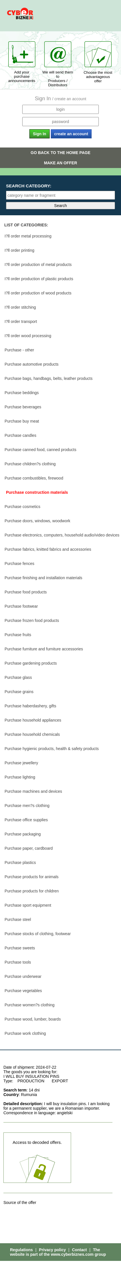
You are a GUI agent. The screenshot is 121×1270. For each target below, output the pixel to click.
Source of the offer (19, 1202)
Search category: (28, 185)
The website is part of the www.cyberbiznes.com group (58, 1252)
